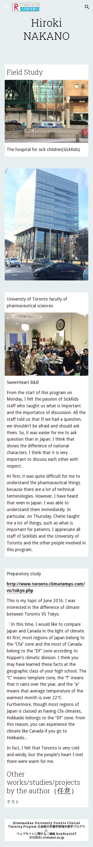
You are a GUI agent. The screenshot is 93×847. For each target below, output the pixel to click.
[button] (6, 7)
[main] (47, 29)
